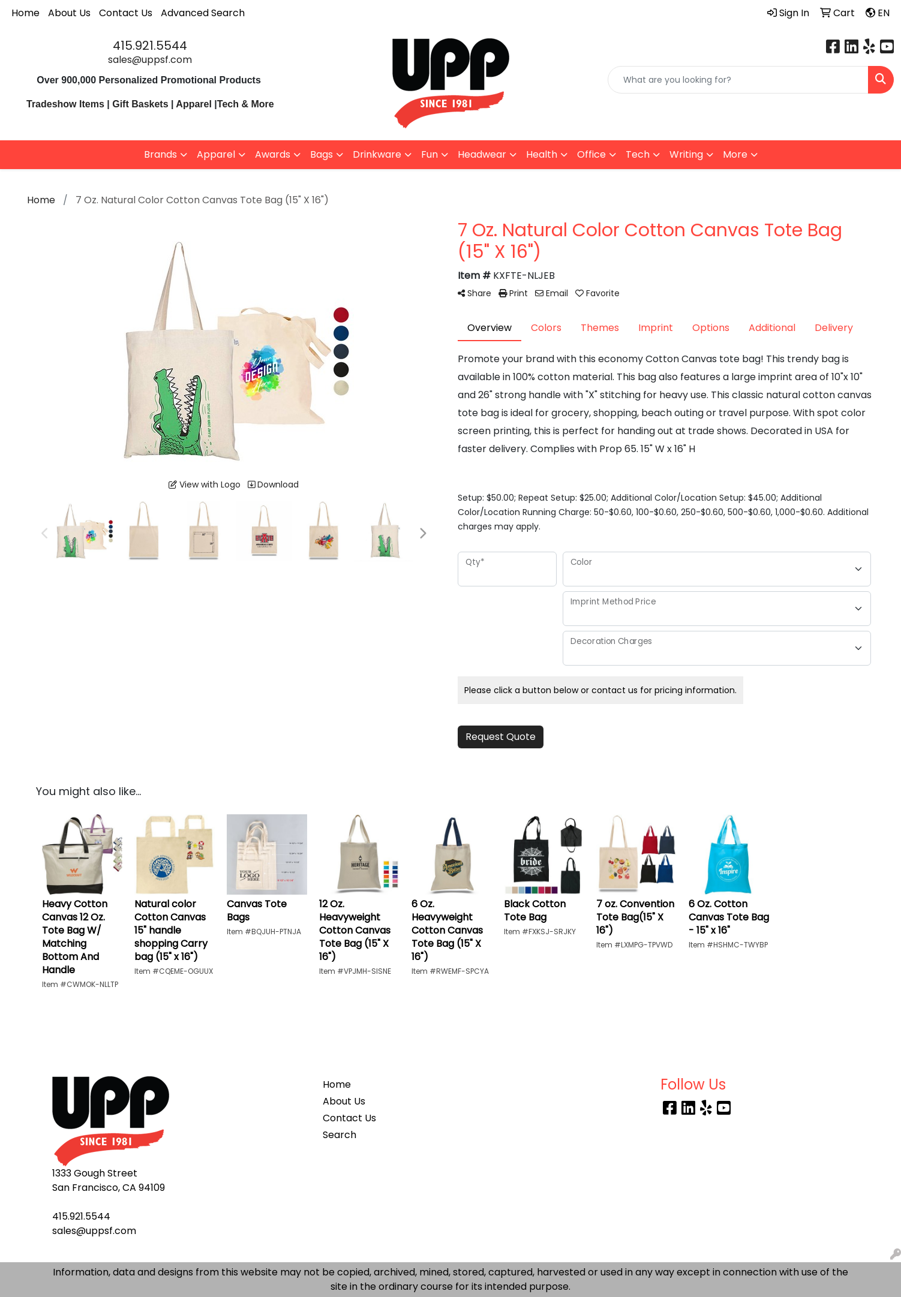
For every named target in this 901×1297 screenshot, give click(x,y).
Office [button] (591, 154)
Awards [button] (272, 154)
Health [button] (541, 154)
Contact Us (125, 13)
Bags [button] (321, 154)
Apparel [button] (216, 154)
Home (25, 13)
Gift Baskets (140, 104)
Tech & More (245, 104)
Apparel (195, 104)
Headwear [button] (482, 154)
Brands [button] (160, 154)
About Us (69, 13)
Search (339, 1135)
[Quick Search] (738, 80)
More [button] (735, 154)
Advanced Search (203, 13)
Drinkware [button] (377, 154)
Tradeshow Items (65, 104)
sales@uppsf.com (150, 60)
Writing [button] (686, 154)
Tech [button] (638, 154)
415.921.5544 (150, 45)
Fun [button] (429, 154)
